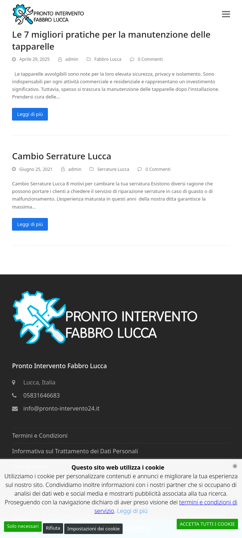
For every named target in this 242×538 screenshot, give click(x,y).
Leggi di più (132, 511)
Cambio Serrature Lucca (61, 156)
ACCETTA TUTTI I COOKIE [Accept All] (207, 524)
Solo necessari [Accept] (23, 526)
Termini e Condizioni (39, 436)
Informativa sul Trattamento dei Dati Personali (75, 451)
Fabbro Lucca (108, 59)
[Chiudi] (235, 466)
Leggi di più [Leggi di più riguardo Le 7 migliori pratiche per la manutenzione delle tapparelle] (30, 114)
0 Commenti (150, 59)
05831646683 (41, 395)
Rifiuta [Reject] (53, 528)
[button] (226, 14)
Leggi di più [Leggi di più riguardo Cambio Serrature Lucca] (30, 224)
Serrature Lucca (113, 169)
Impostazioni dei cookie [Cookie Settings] (93, 528)
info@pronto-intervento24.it (61, 408)
